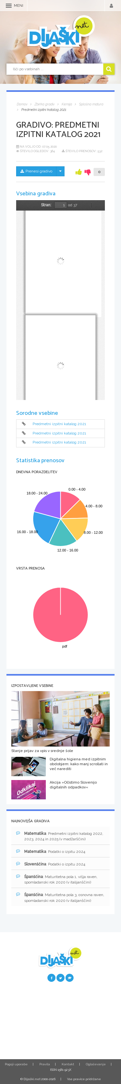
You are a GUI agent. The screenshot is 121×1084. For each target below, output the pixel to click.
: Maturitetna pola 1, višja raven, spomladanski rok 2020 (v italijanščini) (56, 879)
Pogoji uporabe (16, 1064)
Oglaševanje (96, 1064)
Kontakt (68, 1064)
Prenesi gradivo (36, 171)
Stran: (46, 205)
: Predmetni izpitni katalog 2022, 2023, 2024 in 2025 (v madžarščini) (59, 836)
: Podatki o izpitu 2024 (50, 851)
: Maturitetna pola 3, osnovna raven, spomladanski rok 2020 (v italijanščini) (60, 897)
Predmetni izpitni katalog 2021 (59, 424)
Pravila (44, 1064)
